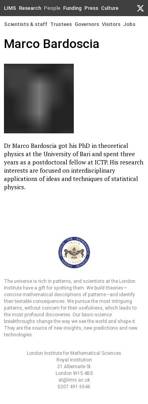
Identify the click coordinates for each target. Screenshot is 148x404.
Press (91, 8)
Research (30, 8)
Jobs (129, 24)
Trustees (61, 24)
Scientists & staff (25, 24)
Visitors (111, 24)
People (52, 8)
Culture (109, 8)
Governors (87, 24)
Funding (72, 8)
